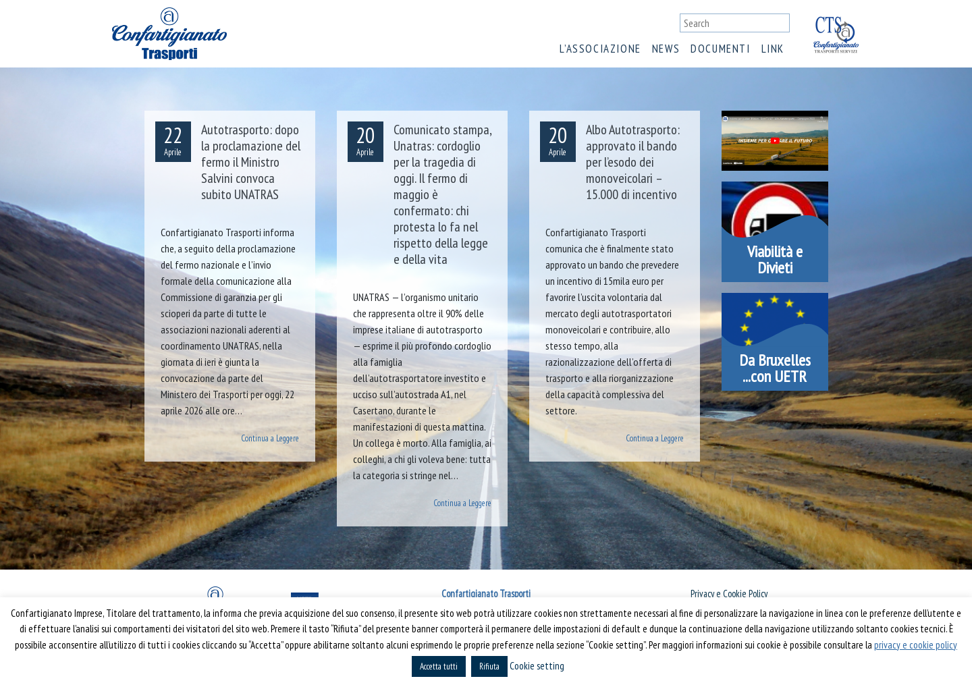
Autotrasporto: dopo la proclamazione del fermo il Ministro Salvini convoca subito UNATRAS (250, 162)
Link (772, 48)
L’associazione (600, 48)
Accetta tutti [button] (439, 666)
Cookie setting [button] (537, 665)
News (666, 48)
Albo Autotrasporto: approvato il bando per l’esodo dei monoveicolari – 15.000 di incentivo (633, 162)
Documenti (720, 48)
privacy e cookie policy (915, 644)
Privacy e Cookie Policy (729, 593)
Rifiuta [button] (489, 666)
